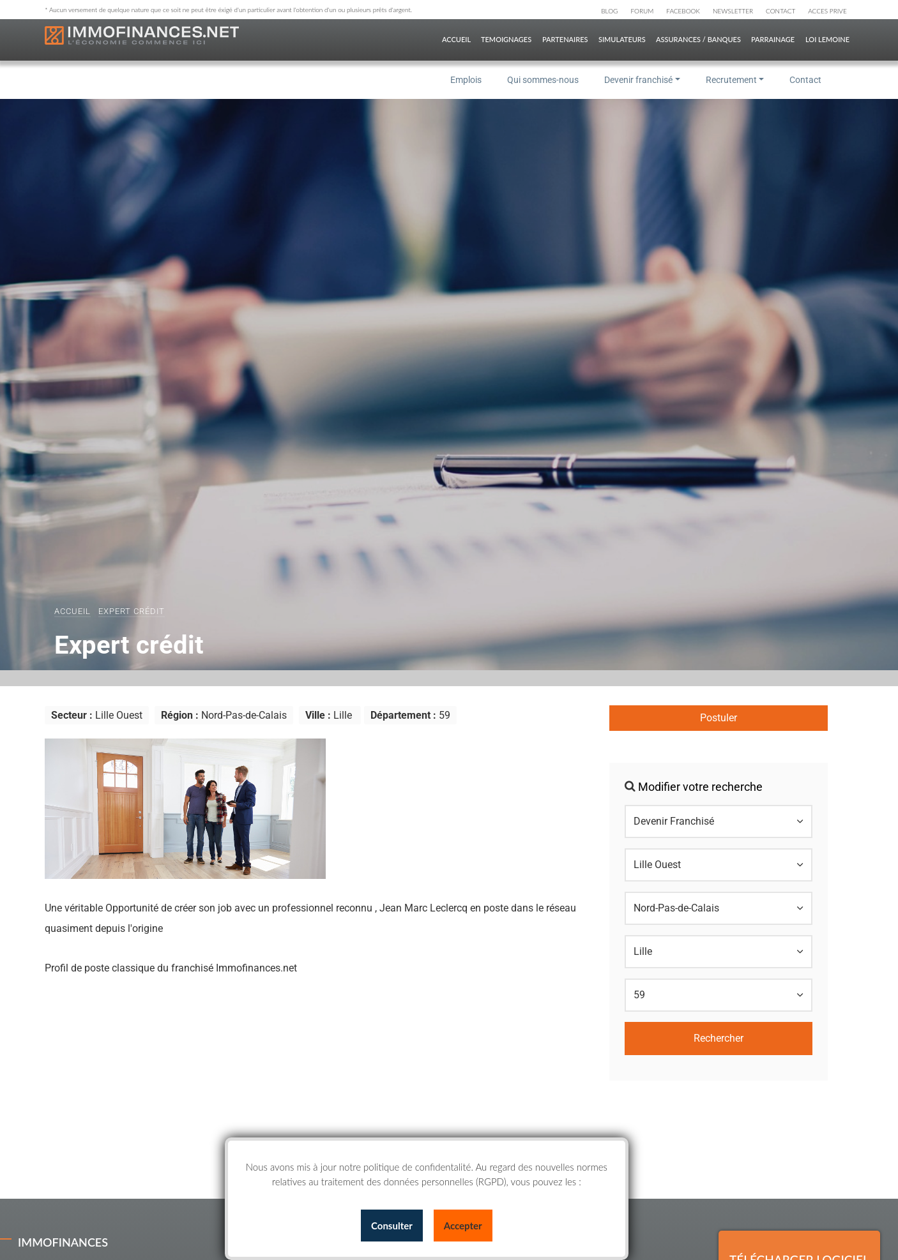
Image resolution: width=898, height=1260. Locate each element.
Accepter (463, 1225)
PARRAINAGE (773, 39)
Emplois (466, 80)
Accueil (72, 611)
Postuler (718, 718)
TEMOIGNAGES (506, 39)
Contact (805, 80)
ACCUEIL (456, 39)
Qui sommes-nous (543, 80)
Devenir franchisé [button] (638, 80)
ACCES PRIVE (827, 11)
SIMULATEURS (622, 39)
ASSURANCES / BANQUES (698, 39)
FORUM (641, 11)
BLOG (609, 11)
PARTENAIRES (565, 39)
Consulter (392, 1225)
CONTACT (780, 11)
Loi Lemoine (827, 39)
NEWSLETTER (733, 11)
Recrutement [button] (731, 80)
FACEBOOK (683, 11)
